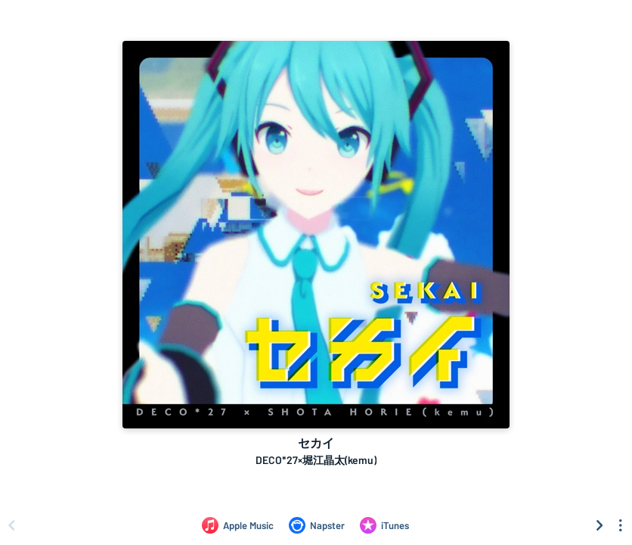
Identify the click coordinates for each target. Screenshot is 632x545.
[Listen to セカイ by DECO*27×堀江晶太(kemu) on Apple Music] (238, 525)
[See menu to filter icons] (620, 525)
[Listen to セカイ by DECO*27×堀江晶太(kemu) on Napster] (317, 525)
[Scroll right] (599, 525)
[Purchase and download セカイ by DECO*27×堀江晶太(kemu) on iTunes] (384, 525)
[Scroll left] (11, 525)
